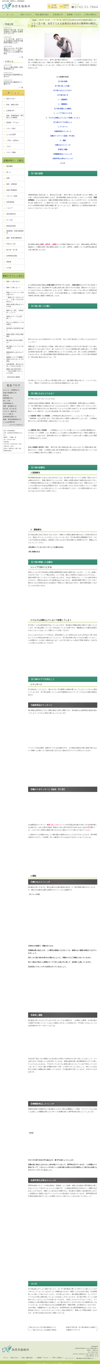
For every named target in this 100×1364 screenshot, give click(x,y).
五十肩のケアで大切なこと (62, 122)
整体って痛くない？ (13, 287)
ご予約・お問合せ (90, 15)
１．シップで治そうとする (62, 113)
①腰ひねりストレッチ (63, 145)
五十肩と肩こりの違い (63, 86)
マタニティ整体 (11, 196)
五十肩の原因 (62, 81)
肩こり (8, 172)
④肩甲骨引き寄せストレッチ (63, 158)
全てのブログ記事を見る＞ (17, 424)
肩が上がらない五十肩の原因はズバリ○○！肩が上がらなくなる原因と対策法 (13, 51)
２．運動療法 (62, 104)
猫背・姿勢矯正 (11, 184)
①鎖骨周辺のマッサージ (62, 131)
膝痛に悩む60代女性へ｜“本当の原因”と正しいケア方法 (14, 371)
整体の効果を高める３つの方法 (15, 305)
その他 (9, 268)
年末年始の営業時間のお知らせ (13, 75)
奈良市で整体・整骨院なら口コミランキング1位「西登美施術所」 (49, 1363)
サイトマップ (69, 1358)
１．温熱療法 (62, 99)
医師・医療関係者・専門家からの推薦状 (15, 116)
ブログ (8, 146)
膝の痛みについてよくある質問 (15, 347)
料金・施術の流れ (42, 15)
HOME (34, 20)
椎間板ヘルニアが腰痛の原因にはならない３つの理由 (15, 359)
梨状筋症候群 (11, 226)
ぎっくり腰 (7, 414)
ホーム (10, 15)
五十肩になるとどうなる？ (62, 90)
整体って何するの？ (13, 281)
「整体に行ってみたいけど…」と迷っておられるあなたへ (15, 299)
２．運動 (63, 140)
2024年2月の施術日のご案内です (13, 83)
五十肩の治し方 (62, 95)
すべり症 (9, 220)
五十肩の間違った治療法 (62, 108)
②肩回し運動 (62, 149)
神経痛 (8, 262)
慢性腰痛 (9, 166)
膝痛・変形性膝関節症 (14, 238)
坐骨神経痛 (10, 202)
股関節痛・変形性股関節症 (15, 232)
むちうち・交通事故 (10, 390)
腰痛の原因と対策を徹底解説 (15, 335)
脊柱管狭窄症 (11, 214)
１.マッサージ (63, 127)
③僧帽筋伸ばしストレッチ (62, 154)
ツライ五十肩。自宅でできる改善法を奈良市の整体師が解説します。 (13, 41)
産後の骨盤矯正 (11, 190)
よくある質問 (11, 134)
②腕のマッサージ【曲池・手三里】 (62, 136)
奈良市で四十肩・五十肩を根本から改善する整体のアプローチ (13, 31)
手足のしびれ (11, 244)
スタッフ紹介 (11, 128)
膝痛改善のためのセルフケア (15, 353)
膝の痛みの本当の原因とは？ (15, 341)
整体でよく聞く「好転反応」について (15, 311)
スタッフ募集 (11, 152)
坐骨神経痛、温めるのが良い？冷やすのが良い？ (15, 365)
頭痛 (7, 178)
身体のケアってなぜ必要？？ (14, 317)
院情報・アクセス (74, 15)
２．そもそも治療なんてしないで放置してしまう (63, 118)
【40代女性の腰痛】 (13, 377)
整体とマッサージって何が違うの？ (15, 293)
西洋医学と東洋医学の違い (15, 329)
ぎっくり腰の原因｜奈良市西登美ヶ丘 (13, 68)
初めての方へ (26, 15)
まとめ (62, 163)
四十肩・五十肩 (44, 20)
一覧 (21, 57)
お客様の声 (58, 15)
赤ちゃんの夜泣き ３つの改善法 (15, 323)
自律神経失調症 (11, 256)
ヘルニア (9, 208)
